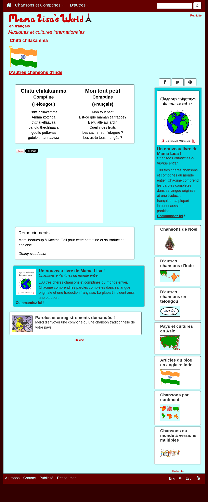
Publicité (46, 478)
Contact (29, 478)
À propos (12, 478)
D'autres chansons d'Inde (35, 72)
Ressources (66, 478)
